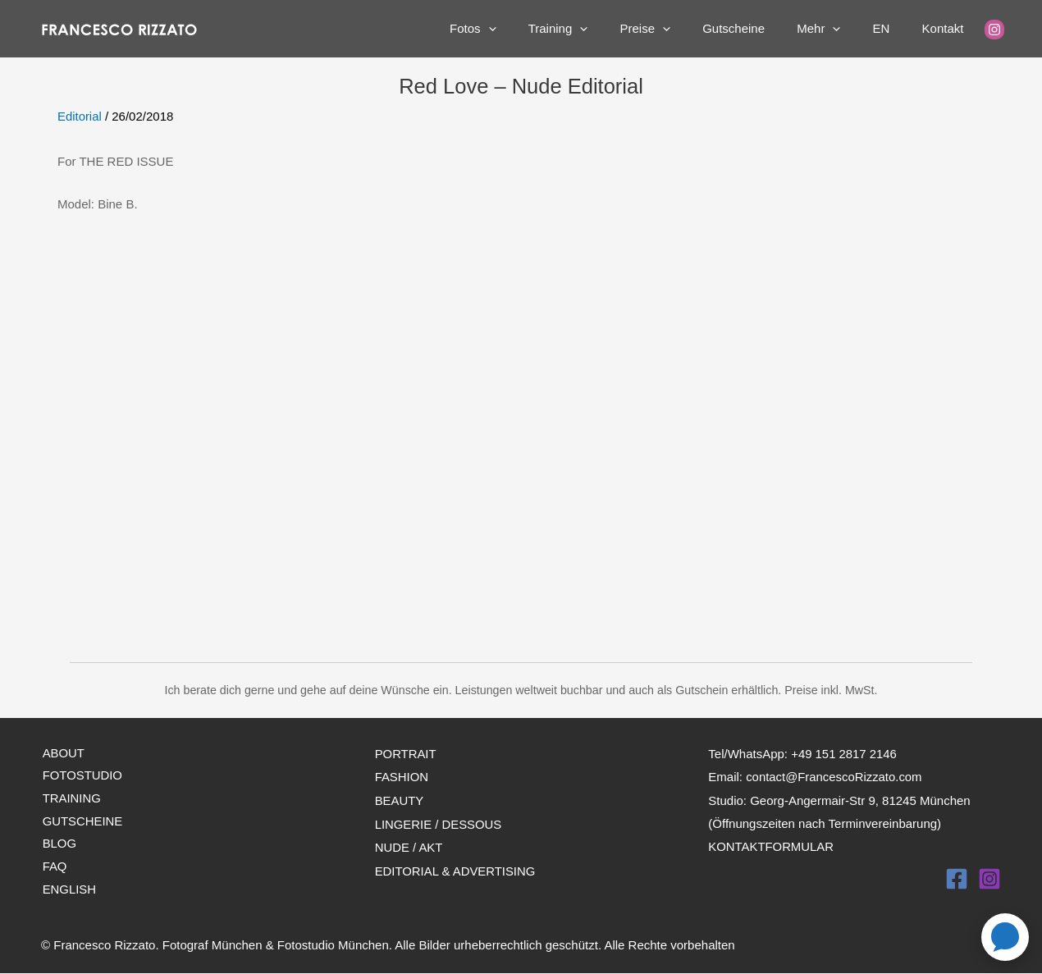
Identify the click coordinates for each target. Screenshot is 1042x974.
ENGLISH (68, 890)
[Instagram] (994, 29)
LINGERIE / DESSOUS (439, 822)
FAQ (53, 867)
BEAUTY (399, 799)
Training (599, 28)
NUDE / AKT (409, 844)
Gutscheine (760, 28)
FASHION (402, 776)
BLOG (58, 844)
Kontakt (946, 28)
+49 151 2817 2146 (844, 753)
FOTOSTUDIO (81, 776)
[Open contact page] (1005, 937)
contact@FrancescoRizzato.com (834, 776)
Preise (679, 28)
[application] (537, 28)
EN (892, 28)
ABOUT (62, 753)
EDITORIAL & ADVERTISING (456, 867)
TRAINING (70, 799)
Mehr (837, 28)
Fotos (522, 28)
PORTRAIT (406, 753)
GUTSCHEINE (81, 822)
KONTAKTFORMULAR (771, 844)
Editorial (79, 116)
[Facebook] (956, 876)
